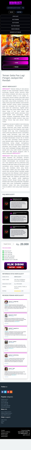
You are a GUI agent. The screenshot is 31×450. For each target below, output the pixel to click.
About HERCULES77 (6, 412)
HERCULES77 (6, 89)
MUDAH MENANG (15, 29)
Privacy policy (4, 435)
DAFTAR (16, 58)
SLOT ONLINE (15, 19)
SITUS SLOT (15, 16)
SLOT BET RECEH (15, 25)
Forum (2, 421)
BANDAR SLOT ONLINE (15, 32)
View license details (6, 247)
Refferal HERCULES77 (6, 413)
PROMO (15, 67)
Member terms (4, 433)
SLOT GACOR (15, 22)
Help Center (4, 419)
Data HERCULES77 (6, 415)
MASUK (11, 12)
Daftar (19, 12)
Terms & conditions (5, 432)
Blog (2, 422)
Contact (3, 430)
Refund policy (4, 436)
